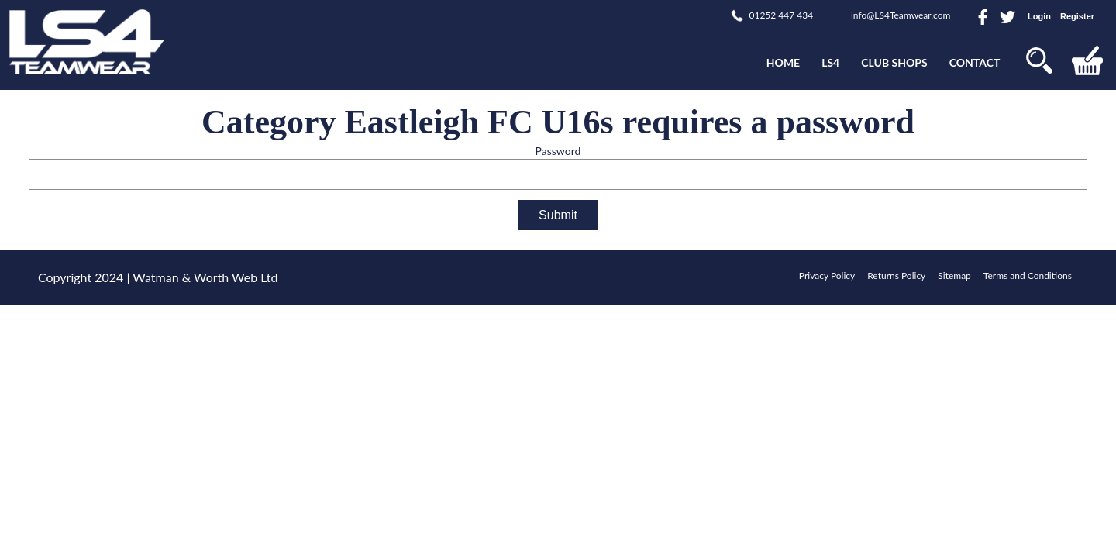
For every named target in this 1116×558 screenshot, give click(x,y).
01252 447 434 (781, 15)
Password (558, 150)
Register (1077, 16)
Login (1039, 16)
